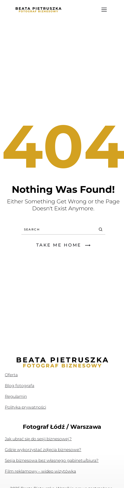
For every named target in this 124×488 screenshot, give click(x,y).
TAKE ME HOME (63, 244)
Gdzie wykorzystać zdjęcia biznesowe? (43, 449)
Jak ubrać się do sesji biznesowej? (38, 438)
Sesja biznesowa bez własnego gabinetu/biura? (52, 460)
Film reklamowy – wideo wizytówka (40, 471)
